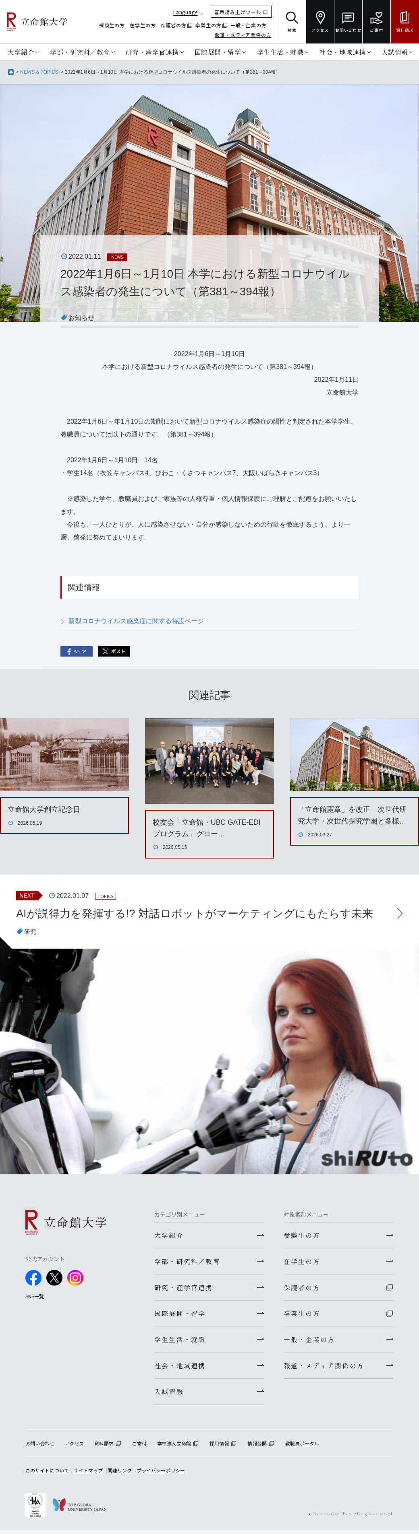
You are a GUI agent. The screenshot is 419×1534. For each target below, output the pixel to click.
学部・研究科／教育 (80, 52)
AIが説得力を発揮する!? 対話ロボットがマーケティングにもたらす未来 (201, 913)
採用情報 (219, 1447)
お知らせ (81, 317)
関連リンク (120, 1474)
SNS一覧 (34, 1296)
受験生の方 (112, 25)
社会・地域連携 (342, 52)
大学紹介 (21, 52)
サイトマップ (88, 1474)
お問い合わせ (39, 1447)
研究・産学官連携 (152, 52)
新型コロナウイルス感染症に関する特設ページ (136, 621)
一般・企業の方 (248, 25)
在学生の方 (143, 25)
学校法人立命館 (174, 1447)
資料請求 (104, 1447)
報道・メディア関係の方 (243, 34)
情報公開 (257, 1447)
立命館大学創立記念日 (44, 809)
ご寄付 (139, 1447)
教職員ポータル (302, 1447)
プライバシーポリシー (161, 1474)
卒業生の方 (208, 25)
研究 (30, 932)
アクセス (74, 1447)
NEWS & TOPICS (39, 72)
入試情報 (395, 52)
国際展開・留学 (218, 52)
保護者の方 (174, 25)
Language (185, 11)
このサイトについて (47, 1474)
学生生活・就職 (280, 52)
